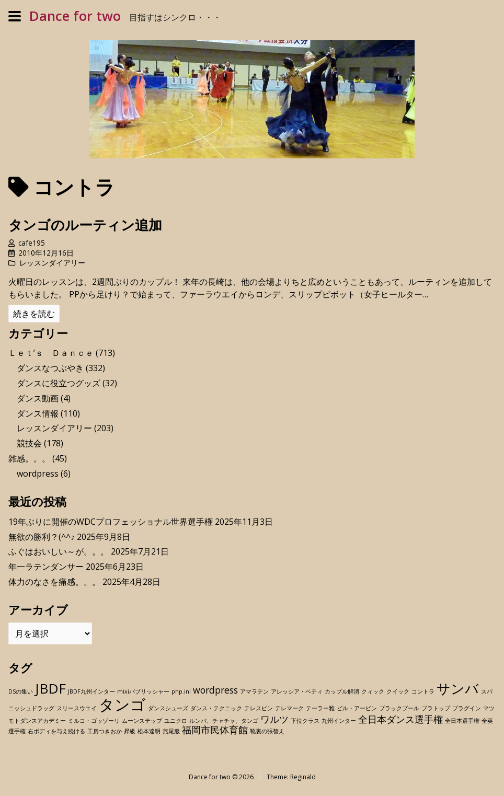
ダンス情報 (38, 413)
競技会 (29, 443)
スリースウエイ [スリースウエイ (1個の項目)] (76, 708)
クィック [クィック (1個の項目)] (372, 691)
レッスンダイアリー (52, 263)
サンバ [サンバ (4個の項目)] (458, 688)
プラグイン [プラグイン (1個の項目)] (466, 708)
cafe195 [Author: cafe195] (31, 243)
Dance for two (75, 16)
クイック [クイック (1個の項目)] (397, 691)
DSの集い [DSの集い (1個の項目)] (20, 691)
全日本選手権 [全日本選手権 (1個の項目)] (462, 720)
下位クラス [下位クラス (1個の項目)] (305, 720)
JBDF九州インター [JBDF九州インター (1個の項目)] (91, 691)
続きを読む (34, 313)
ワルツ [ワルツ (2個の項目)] (274, 719)
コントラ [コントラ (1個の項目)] (422, 691)
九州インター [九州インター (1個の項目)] (339, 720)
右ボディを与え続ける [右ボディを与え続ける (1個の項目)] (56, 731)
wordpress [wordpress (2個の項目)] (215, 690)
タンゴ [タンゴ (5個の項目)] (122, 704)
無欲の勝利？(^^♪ (41, 537)
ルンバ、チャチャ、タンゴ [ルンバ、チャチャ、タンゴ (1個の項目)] (223, 720)
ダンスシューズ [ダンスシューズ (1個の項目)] (168, 708)
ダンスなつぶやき (50, 368)
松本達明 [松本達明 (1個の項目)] (149, 731)
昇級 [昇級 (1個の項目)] (129, 731)
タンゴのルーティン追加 (85, 225)
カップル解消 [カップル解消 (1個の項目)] (342, 691)
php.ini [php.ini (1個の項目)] (181, 691)
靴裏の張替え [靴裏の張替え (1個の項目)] (267, 731)
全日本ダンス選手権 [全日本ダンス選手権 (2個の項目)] (400, 719)
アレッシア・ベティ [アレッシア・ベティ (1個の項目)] (297, 691)
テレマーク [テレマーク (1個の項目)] (289, 708)
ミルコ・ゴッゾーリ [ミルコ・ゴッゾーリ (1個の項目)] (94, 720)
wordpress (38, 473)
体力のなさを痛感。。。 (54, 581)
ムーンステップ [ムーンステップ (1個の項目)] (142, 720)
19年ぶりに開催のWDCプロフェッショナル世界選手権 (110, 521)
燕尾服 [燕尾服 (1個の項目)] (171, 731)
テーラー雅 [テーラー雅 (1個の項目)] (320, 708)
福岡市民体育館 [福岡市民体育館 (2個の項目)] (215, 729)
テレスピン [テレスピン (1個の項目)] (258, 708)
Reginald (303, 776)
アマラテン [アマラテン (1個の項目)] (254, 691)
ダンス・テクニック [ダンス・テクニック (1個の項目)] (216, 708)
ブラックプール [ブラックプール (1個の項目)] (399, 708)
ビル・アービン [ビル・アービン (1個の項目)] (357, 708)
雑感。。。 (29, 458)
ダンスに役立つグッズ (58, 383)
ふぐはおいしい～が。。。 (58, 551)
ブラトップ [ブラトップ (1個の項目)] (435, 708)
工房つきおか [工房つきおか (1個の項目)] (104, 731)
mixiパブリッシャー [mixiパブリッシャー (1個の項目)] (143, 691)
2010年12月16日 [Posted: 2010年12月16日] (46, 253)
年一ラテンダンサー (46, 566)
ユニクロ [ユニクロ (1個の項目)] (175, 720)
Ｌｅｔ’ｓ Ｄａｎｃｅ (51, 353)
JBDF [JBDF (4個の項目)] (50, 688)
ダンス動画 (38, 398)
